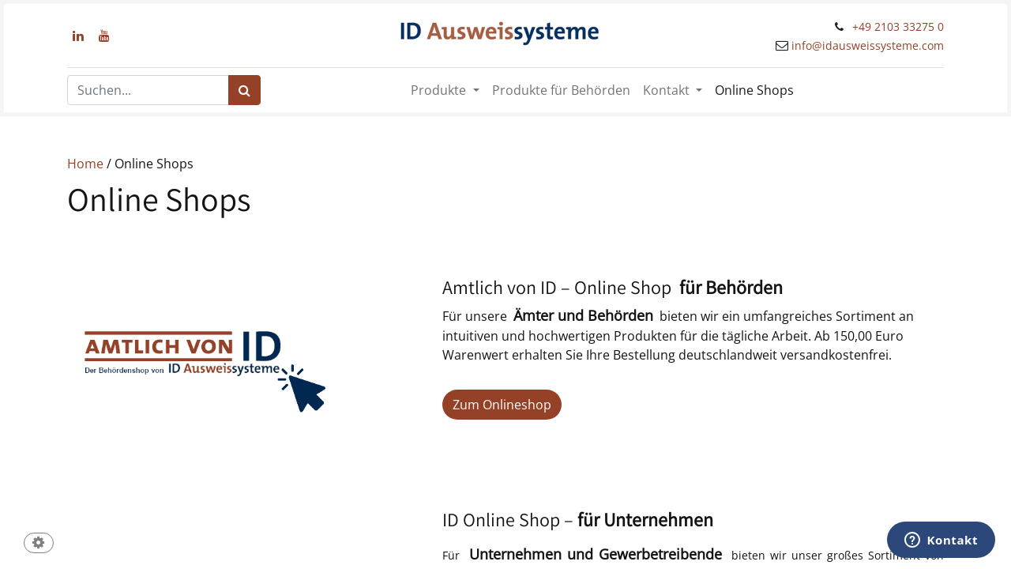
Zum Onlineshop (502, 404)
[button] (38, 544)
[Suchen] (244, 90)
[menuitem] (561, 90)
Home (85, 163)
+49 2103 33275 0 (898, 26)
